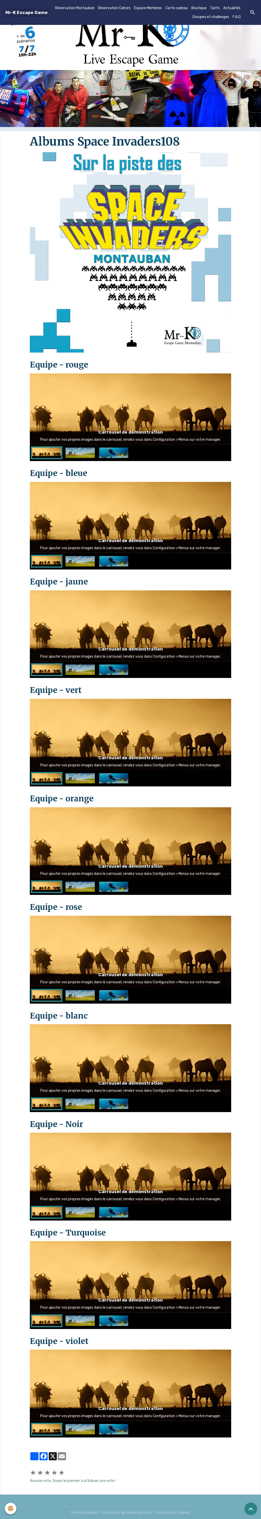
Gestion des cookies (173, 1512)
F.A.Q (237, 17)
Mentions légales (84, 1512)
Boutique (198, 8)
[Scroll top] (250, 1508)
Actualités (232, 8)
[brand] (26, 12)
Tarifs (215, 8)
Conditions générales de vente (128, 1512)
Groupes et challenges (210, 17)
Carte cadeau (176, 8)
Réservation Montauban (75, 8)
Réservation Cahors (114, 8)
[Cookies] (11, 1508)
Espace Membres (148, 8)
